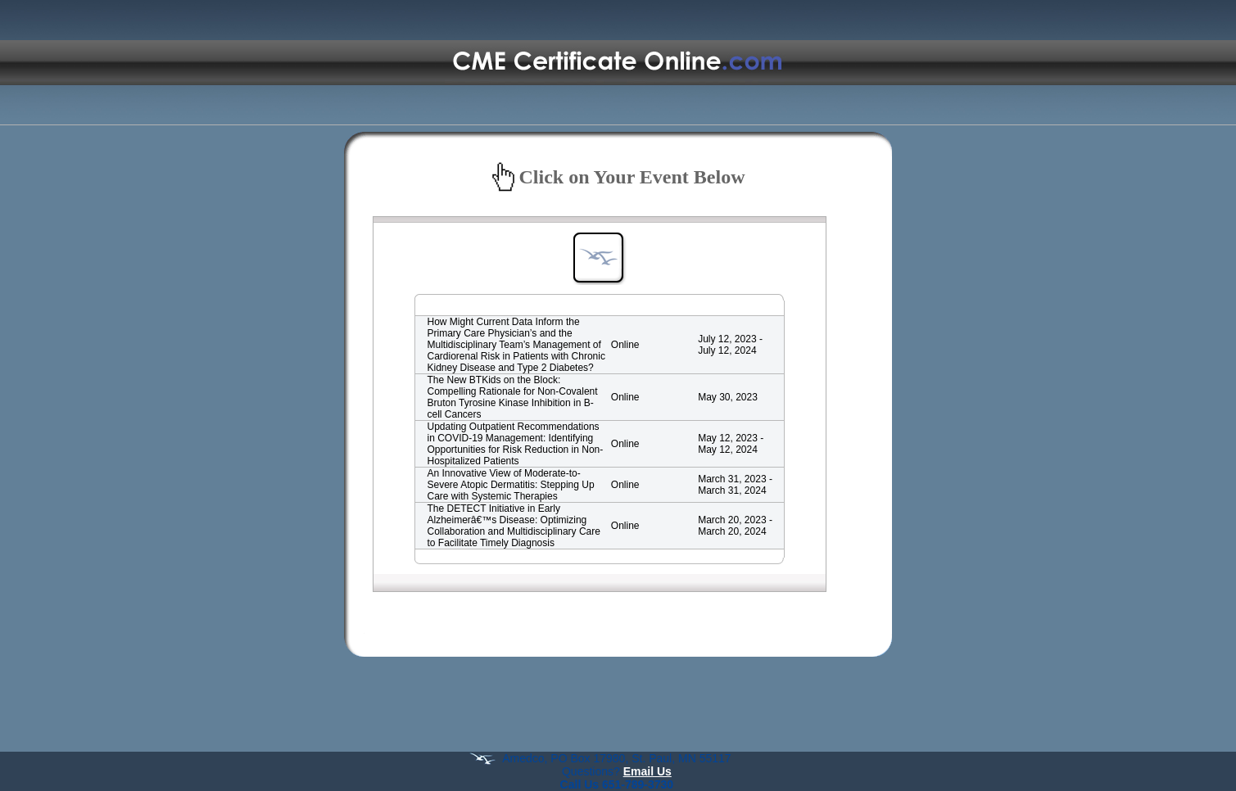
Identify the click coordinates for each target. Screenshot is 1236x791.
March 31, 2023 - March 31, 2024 (735, 484)
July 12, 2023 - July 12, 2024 (730, 344)
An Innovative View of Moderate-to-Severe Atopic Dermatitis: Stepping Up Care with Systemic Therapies (511, 485)
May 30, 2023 (728, 397)
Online (625, 344)
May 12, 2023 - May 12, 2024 (730, 443)
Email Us (647, 771)
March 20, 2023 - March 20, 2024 (735, 525)
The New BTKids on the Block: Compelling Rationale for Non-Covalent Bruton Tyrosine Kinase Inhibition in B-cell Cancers (513, 397)
